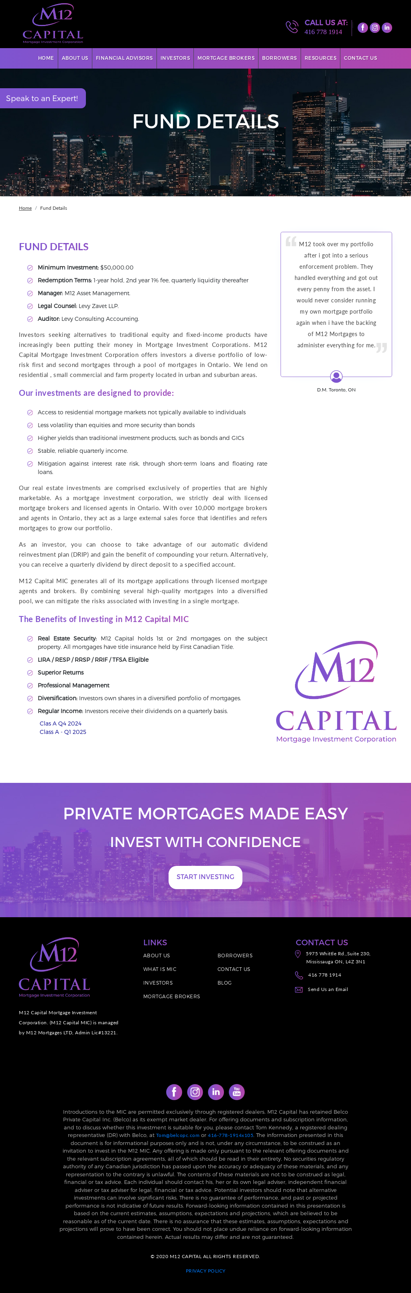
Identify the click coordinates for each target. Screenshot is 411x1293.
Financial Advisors (124, 58)
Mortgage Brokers (225, 58)
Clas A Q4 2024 (60, 723)
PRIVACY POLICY (206, 1271)
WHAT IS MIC (160, 969)
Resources (321, 58)
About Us (75, 58)
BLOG (225, 982)
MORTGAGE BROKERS (171, 996)
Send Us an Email (328, 989)
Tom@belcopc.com (178, 1135)
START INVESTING (205, 876)
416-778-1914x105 (230, 1135)
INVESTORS (158, 982)
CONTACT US (234, 969)
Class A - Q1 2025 (63, 731)
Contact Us (360, 58)
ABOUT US (156, 955)
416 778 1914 (323, 32)
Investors (175, 58)
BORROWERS (235, 955)
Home (46, 58)
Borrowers (279, 58)
